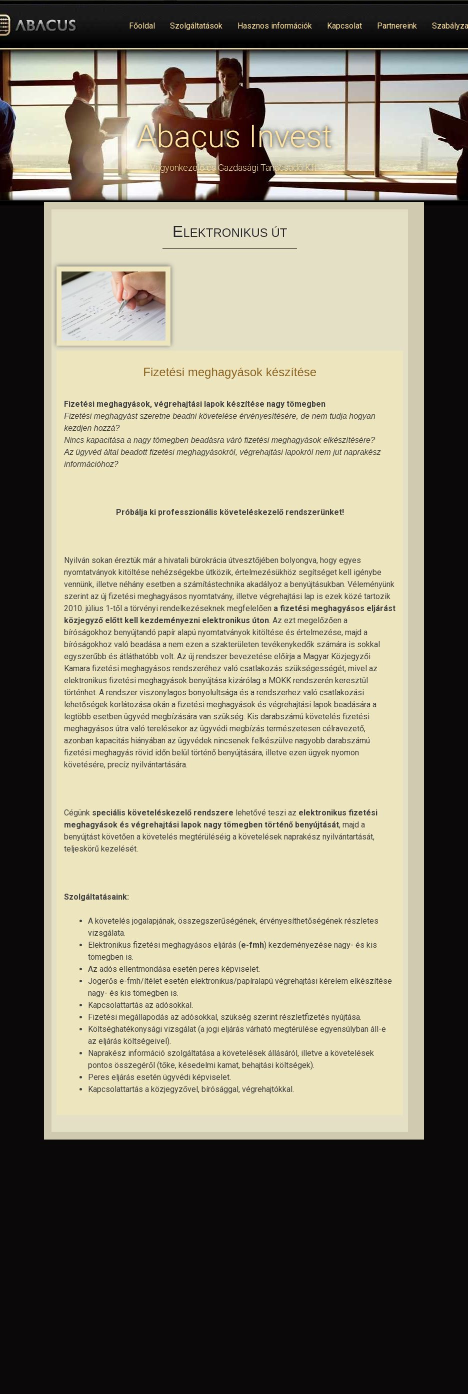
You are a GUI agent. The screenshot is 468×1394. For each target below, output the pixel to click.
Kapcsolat (344, 26)
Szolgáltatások (196, 26)
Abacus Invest (234, 136)
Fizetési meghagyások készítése (229, 372)
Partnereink (397, 26)
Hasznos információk (275, 26)
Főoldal (142, 26)
